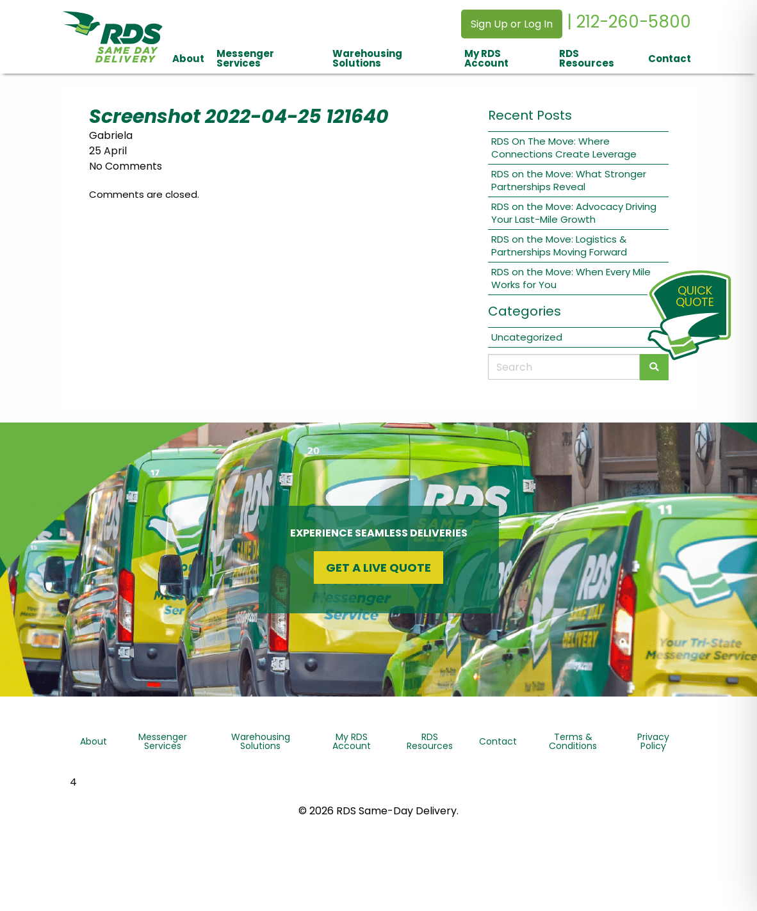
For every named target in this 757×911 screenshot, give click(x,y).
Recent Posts (530, 115)
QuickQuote (695, 296)
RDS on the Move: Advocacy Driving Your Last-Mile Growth (573, 213)
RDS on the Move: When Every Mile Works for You (571, 278)
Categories (524, 311)
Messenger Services (245, 58)
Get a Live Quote (378, 568)
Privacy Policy (653, 741)
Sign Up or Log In (512, 24)
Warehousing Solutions (367, 58)
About (188, 58)
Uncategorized (526, 337)
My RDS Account (486, 58)
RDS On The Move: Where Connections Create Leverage (564, 147)
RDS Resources (586, 58)
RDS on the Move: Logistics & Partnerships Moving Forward (559, 245)
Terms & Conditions (573, 741)
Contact (669, 58)
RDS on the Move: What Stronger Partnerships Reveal (568, 180)
